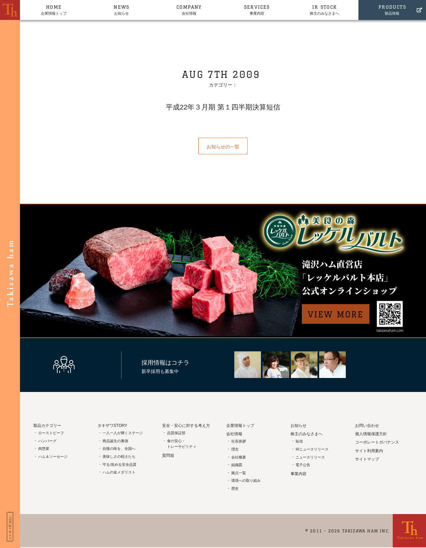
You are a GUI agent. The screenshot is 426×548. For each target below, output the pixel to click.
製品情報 (392, 9)
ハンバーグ (47, 441)
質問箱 (168, 455)
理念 (235, 449)
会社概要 (238, 457)
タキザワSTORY (112, 425)
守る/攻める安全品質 (119, 464)
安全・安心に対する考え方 (186, 425)
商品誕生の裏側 (115, 441)
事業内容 (257, 9)
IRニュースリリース (312, 449)
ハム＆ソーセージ (53, 456)
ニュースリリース (310, 457)
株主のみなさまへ (324, 9)
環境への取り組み (246, 480)
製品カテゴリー (47, 425)
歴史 (235, 488)
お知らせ (121, 9)
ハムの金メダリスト (119, 472)
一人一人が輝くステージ (123, 433)
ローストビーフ (51, 433)
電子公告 (303, 465)
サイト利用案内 (369, 451)
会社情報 (189, 9)
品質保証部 (176, 433)
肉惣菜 (43, 449)
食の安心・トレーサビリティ (181, 444)
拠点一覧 (238, 473)
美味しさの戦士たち (119, 456)
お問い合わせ (367, 425)
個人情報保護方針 (371, 434)
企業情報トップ (54, 9)
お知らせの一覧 (223, 146)
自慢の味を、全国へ (119, 449)
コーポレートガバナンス (377, 442)
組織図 (236, 465)
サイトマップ (367, 459)
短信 (299, 441)
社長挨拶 (238, 441)
